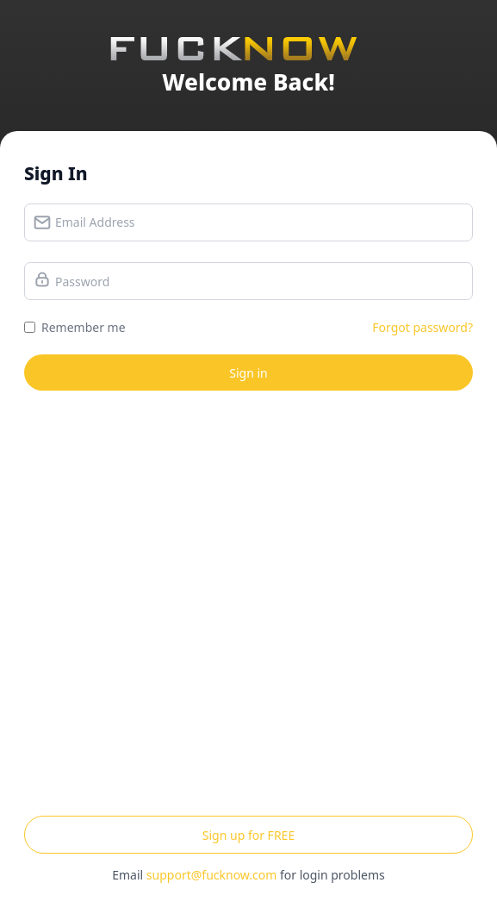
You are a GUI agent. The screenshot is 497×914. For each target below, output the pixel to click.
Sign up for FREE (248, 835)
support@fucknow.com (211, 875)
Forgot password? (422, 327)
